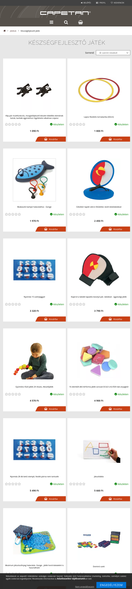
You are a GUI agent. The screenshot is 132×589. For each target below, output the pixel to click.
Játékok (13, 31)
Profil (103, 3)
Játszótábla (99, 476)
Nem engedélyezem (84, 586)
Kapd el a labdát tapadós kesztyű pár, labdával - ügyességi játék (98, 296)
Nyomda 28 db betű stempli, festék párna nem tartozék (34, 476)
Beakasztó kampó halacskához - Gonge (34, 206)
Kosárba (53, 139)
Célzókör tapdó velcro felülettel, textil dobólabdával (99, 206)
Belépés (87, 3)
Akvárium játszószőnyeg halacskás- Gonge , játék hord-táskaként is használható (34, 566)
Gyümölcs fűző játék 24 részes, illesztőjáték (34, 386)
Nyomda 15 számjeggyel (34, 296)
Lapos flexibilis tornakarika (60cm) (99, 117)
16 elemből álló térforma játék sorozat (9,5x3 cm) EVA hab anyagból (98, 386)
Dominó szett (99, 566)
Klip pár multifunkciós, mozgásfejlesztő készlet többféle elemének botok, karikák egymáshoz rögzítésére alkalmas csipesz (34, 116)
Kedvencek (119, 3)
